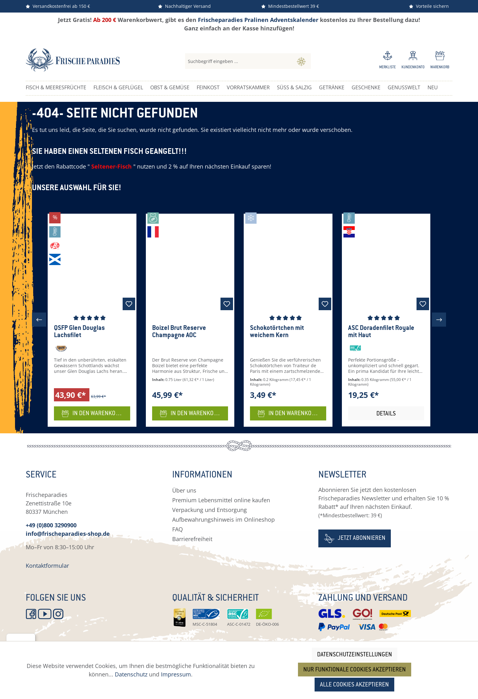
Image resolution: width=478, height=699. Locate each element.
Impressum (176, 674)
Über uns (184, 490)
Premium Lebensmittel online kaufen (221, 500)
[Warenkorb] (440, 61)
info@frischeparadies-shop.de (68, 533)
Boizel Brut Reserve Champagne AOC (179, 332)
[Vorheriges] (39, 320)
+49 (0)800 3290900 (51, 525)
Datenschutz (131, 674)
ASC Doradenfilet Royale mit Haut (381, 332)
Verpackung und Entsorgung (209, 510)
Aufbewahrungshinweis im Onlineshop (223, 519)
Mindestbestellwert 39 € (290, 6)
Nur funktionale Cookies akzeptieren (354, 670)
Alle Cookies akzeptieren (354, 685)
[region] (239, 319)
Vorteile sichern (429, 6)
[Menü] (31, 637)
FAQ (177, 529)
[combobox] (238, 61)
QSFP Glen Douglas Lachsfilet (79, 332)
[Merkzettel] (387, 61)
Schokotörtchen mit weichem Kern (277, 332)
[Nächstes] (439, 320)
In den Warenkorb (92, 412)
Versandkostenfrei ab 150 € (58, 6)
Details (386, 414)
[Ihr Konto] (413, 61)
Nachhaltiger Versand (184, 6)
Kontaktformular (47, 565)
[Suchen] (301, 61)
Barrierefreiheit (192, 539)
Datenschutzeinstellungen (354, 655)
